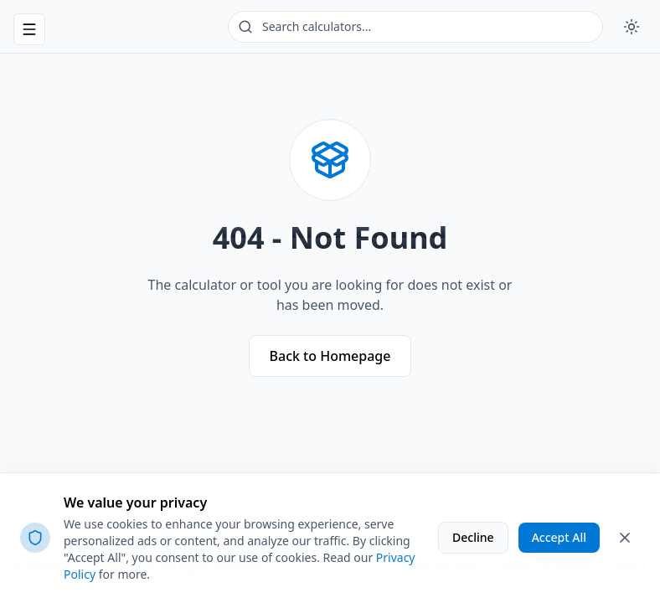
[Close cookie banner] (625, 538)
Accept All (559, 537)
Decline (473, 537)
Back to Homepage (330, 356)
